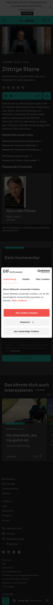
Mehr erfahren (19, 300)
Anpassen (26, 322)
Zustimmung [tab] (9, 279)
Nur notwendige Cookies (26, 331)
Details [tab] (26, 279)
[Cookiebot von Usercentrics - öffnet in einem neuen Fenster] (38, 271)
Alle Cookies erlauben (26, 312)
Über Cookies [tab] (43, 279)
